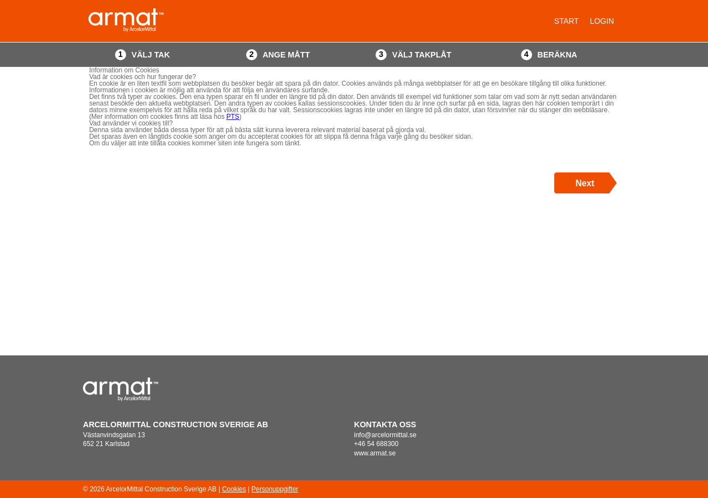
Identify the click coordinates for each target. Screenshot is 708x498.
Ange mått (286, 54)
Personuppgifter (275, 489)
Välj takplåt (421, 54)
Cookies (234, 489)
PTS (232, 116)
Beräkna (557, 54)
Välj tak (151, 54)
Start (566, 21)
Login (602, 21)
